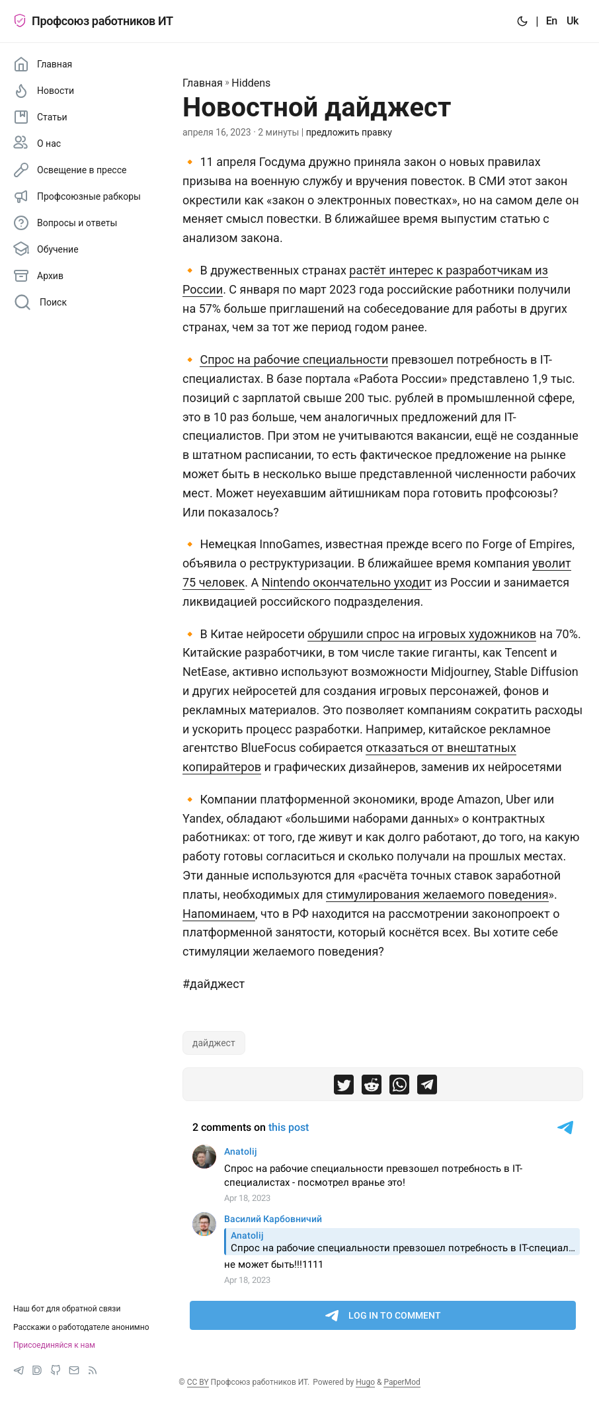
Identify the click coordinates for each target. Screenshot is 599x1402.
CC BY (198, 1382)
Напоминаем (218, 914)
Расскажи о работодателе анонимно (81, 1327)
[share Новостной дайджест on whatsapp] (399, 1087)
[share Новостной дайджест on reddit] (371, 1087)
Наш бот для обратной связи (66, 1308)
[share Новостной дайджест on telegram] (427, 1087)
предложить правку (349, 132)
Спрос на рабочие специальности (294, 359)
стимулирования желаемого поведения (437, 894)
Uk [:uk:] (573, 21)
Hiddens (250, 83)
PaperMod (401, 1382)
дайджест (213, 1043)
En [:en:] (551, 21)
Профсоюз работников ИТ (93, 21)
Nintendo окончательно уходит (347, 582)
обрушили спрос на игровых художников (421, 634)
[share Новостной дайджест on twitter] (344, 1087)
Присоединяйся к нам (54, 1345)
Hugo (365, 1382)
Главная (202, 83)
